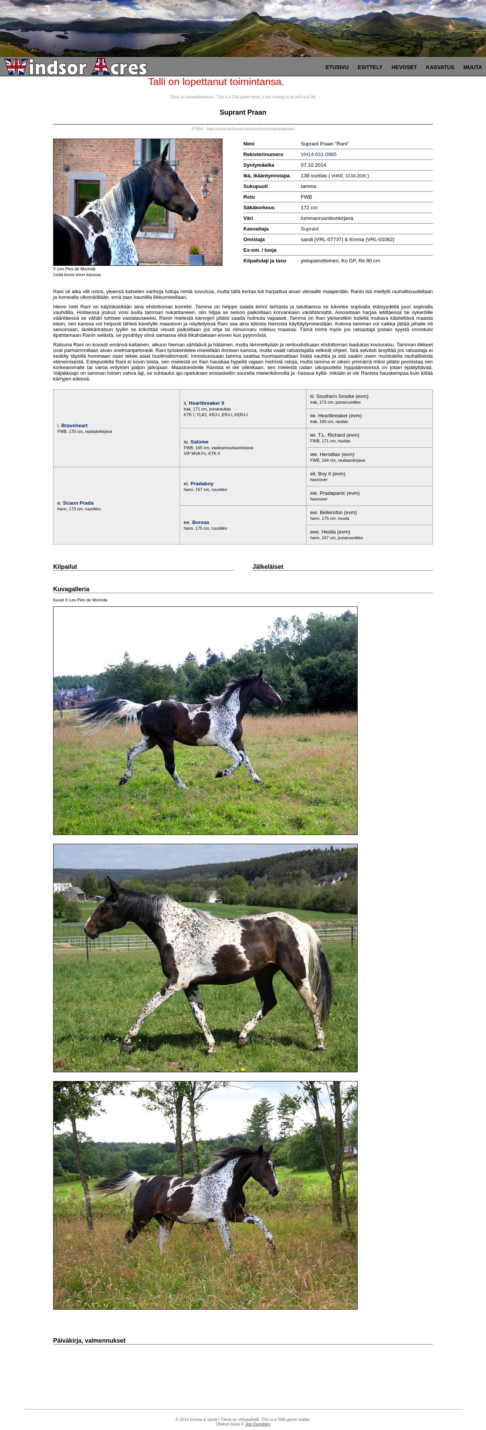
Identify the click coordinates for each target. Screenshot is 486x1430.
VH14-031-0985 (318, 154)
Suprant (310, 229)
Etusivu (337, 67)
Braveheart (74, 425)
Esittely (370, 67)
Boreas (200, 522)
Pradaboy (202, 483)
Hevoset (404, 67)
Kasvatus (440, 67)
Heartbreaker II (206, 403)
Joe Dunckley (257, 1424)
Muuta (472, 67)
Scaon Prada (78, 503)
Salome (199, 442)
